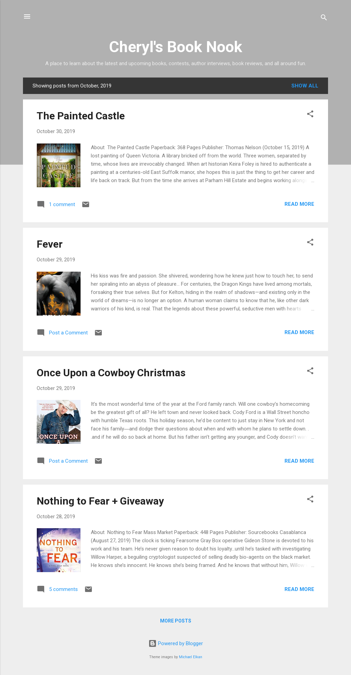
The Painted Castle (81, 116)
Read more (299, 204)
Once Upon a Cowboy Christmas (111, 373)
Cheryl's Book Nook (175, 47)
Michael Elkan (190, 657)
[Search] (324, 18)
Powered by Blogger (175, 643)
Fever (50, 244)
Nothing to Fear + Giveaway (100, 501)
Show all (304, 86)
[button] (310, 115)
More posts (175, 621)
